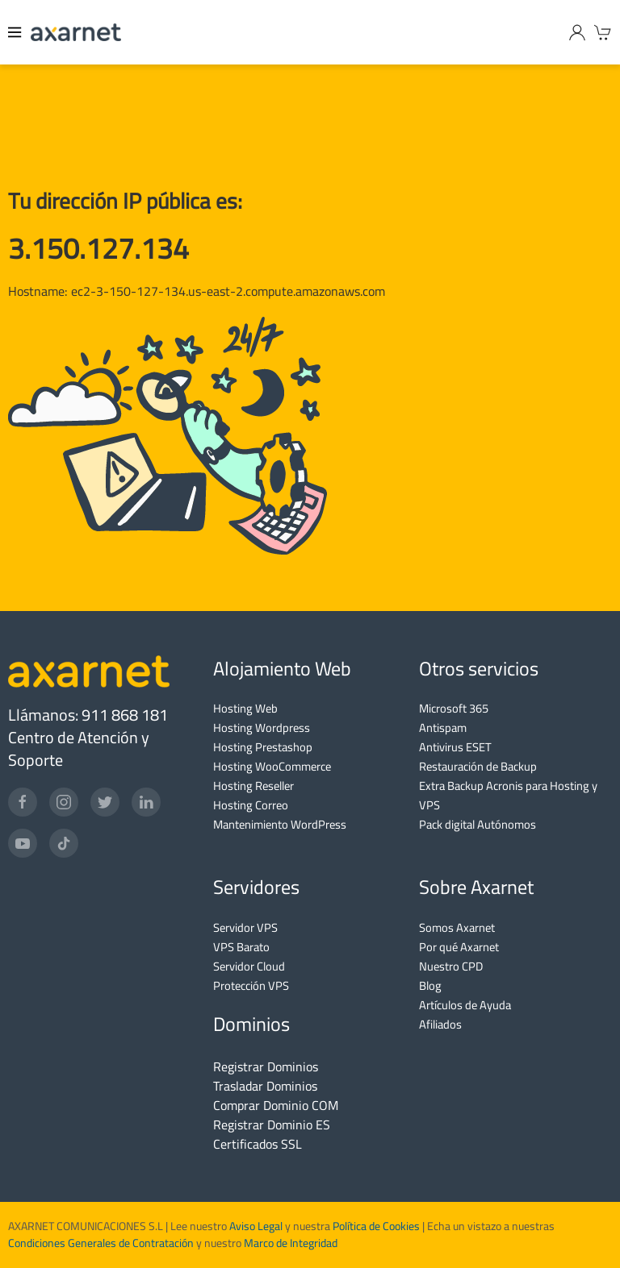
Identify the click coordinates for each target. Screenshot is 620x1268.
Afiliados (440, 1024)
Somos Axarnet (457, 927)
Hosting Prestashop (262, 747)
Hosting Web (245, 708)
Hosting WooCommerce (272, 766)
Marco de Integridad (290, 1243)
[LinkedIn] (146, 802)
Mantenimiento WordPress (279, 824)
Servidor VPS (245, 927)
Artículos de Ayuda (465, 1005)
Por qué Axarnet (459, 947)
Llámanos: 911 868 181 (88, 715)
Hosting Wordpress (261, 727)
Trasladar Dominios (265, 1086)
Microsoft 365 (453, 708)
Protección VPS (251, 985)
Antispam (443, 727)
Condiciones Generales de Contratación (101, 1243)
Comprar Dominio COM (275, 1105)
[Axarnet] (76, 32)
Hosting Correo (250, 805)
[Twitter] (104, 802)
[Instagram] (63, 802)
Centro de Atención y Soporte (78, 748)
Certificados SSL (257, 1144)
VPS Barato (241, 947)
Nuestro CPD (451, 966)
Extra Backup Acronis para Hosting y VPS (508, 795)
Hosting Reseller (253, 785)
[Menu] (15, 32)
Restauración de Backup (478, 766)
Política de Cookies (376, 1226)
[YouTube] (22, 843)
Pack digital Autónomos (477, 824)
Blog (430, 985)
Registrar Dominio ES (271, 1124)
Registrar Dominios (265, 1066)
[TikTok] (63, 843)
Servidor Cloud (249, 966)
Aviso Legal (255, 1226)
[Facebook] (22, 802)
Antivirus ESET (455, 747)
